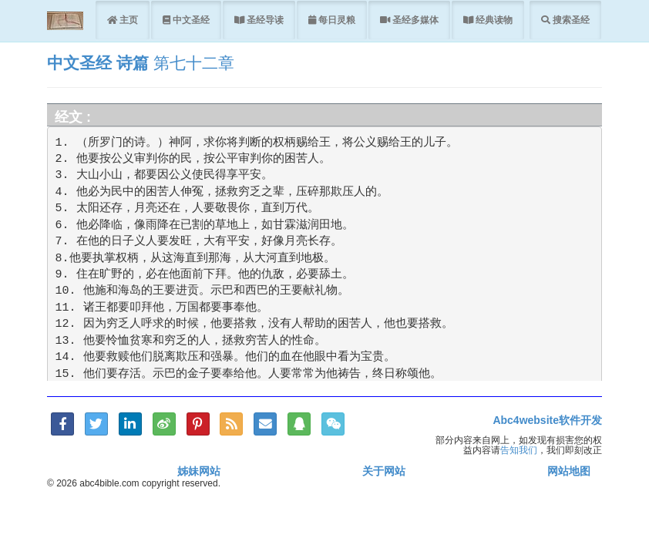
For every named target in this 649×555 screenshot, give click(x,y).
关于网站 (383, 471)
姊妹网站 (198, 471)
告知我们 (518, 450)
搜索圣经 (570, 19)
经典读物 (493, 19)
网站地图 (568, 471)
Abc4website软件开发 (547, 420)
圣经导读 (264, 19)
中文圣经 (190, 19)
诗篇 (132, 63)
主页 (127, 19)
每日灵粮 (335, 19)
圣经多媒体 (414, 19)
